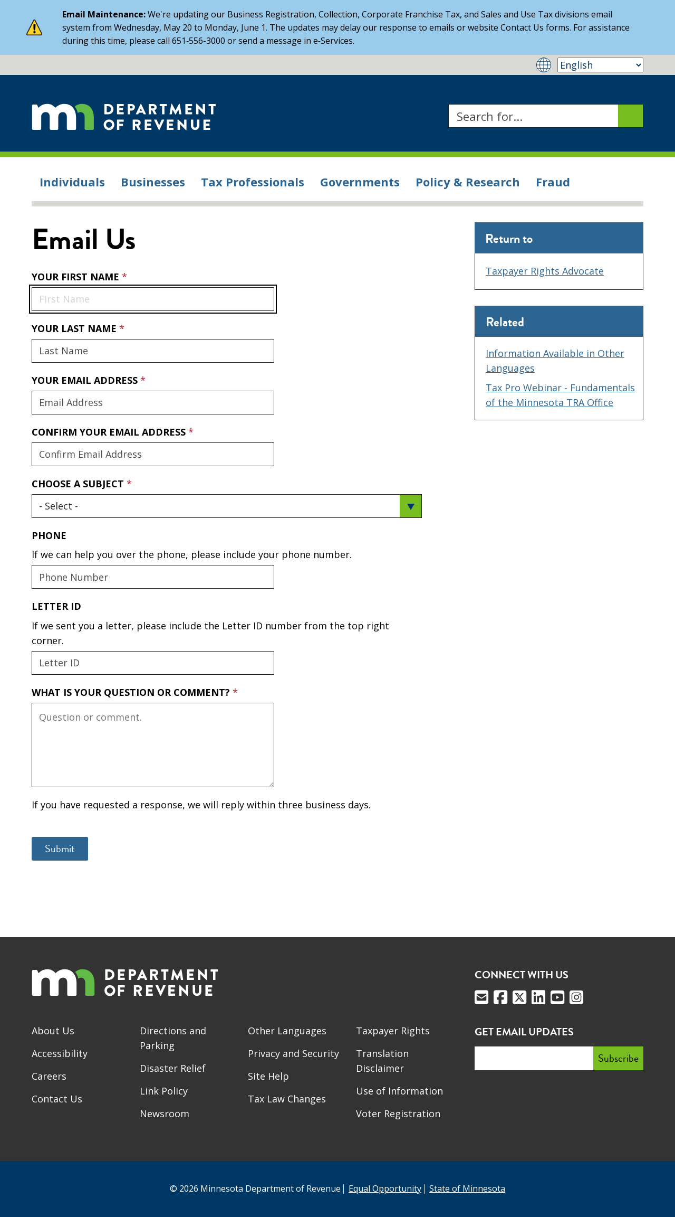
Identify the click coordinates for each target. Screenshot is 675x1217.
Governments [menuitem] (360, 182)
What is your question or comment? (132, 692)
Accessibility (60, 1053)
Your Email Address (31, 373)
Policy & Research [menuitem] (468, 182)
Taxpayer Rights (393, 1030)
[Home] (124, 116)
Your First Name (77, 276)
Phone (49, 535)
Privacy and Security (293, 1053)
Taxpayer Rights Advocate (545, 271)
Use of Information (399, 1090)
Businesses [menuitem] (153, 182)
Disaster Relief (173, 1068)
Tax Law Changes (287, 1098)
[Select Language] (600, 65)
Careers (49, 1076)
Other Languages (287, 1030)
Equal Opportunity (385, 1188)
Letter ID (56, 606)
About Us (53, 1030)
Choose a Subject (79, 483)
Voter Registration (398, 1113)
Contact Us (57, 1098)
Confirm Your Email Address (110, 432)
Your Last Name (75, 328)
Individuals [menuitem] (72, 182)
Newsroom (164, 1113)
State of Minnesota (467, 1188)
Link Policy (164, 1090)
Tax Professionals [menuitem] (252, 182)
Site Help (268, 1076)
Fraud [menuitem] (553, 182)
